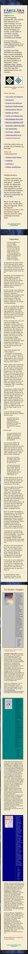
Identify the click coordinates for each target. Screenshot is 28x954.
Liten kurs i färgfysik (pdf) (15, 125)
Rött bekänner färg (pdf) (14, 119)
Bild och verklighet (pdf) (14, 122)
